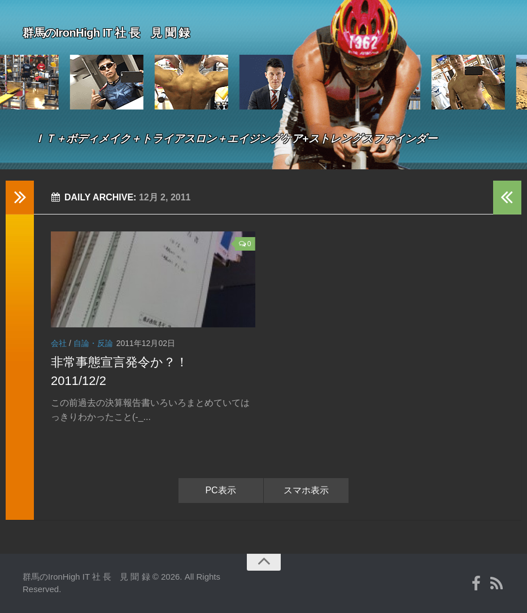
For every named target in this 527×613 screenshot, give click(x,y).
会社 (59, 343)
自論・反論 (93, 343)
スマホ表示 (306, 490)
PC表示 (220, 490)
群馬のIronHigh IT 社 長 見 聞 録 (141, 30)
